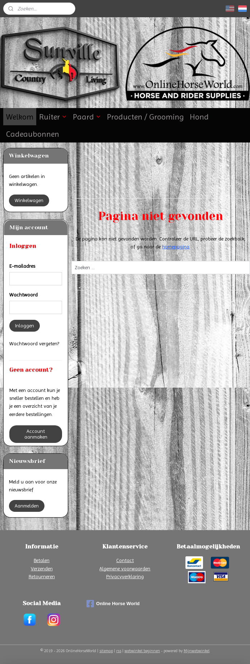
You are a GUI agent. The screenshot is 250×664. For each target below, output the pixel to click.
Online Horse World (113, 603)
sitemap (106, 651)
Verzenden (42, 568)
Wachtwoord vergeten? (34, 343)
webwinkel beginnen (142, 651)
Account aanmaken (35, 434)
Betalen (41, 560)
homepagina (176, 247)
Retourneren (42, 576)
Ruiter (53, 116)
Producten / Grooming (145, 116)
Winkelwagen (29, 200)
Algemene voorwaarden (124, 568)
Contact (125, 560)
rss (118, 651)
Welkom (19, 116)
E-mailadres (22, 266)
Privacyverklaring (125, 576)
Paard (87, 116)
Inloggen (24, 325)
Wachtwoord (23, 295)
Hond (199, 116)
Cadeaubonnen (32, 134)
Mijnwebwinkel (196, 651)
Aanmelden (27, 506)
